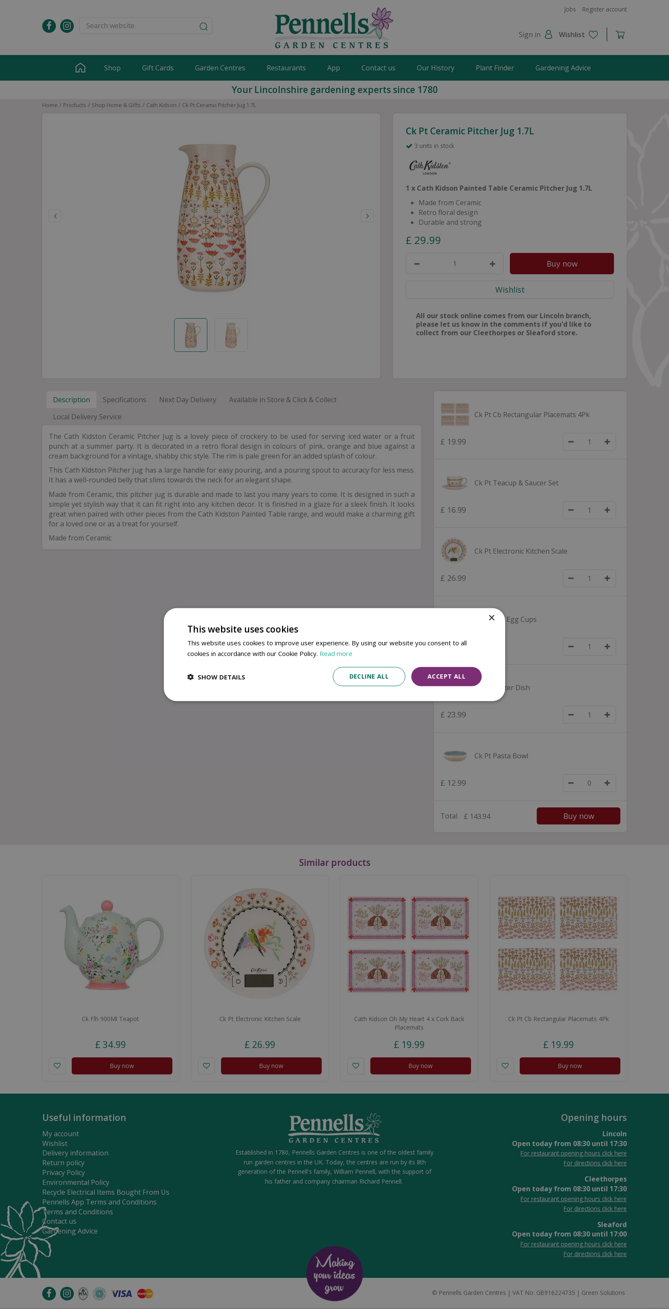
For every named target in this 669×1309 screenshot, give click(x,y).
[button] (216, 676)
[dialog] (334, 654)
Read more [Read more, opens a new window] (336, 653)
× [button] (491, 618)
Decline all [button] (369, 676)
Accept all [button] (446, 676)
